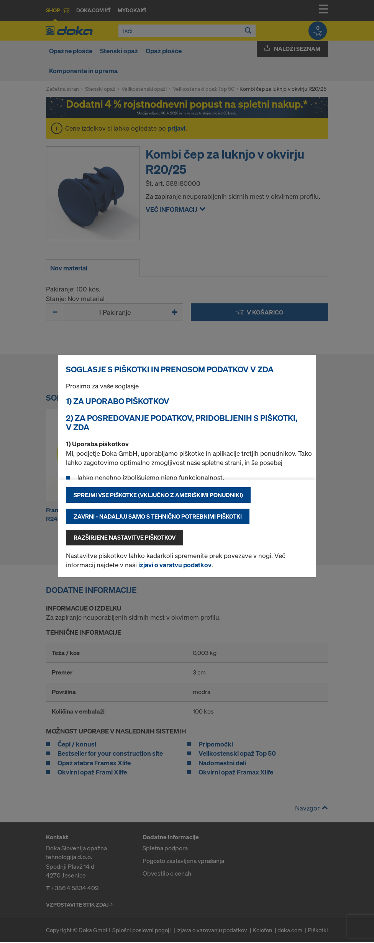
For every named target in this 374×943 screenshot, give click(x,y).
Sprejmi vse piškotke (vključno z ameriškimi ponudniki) (158, 495)
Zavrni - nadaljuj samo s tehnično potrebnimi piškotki (158, 516)
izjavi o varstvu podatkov (175, 564)
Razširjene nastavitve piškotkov (125, 537)
